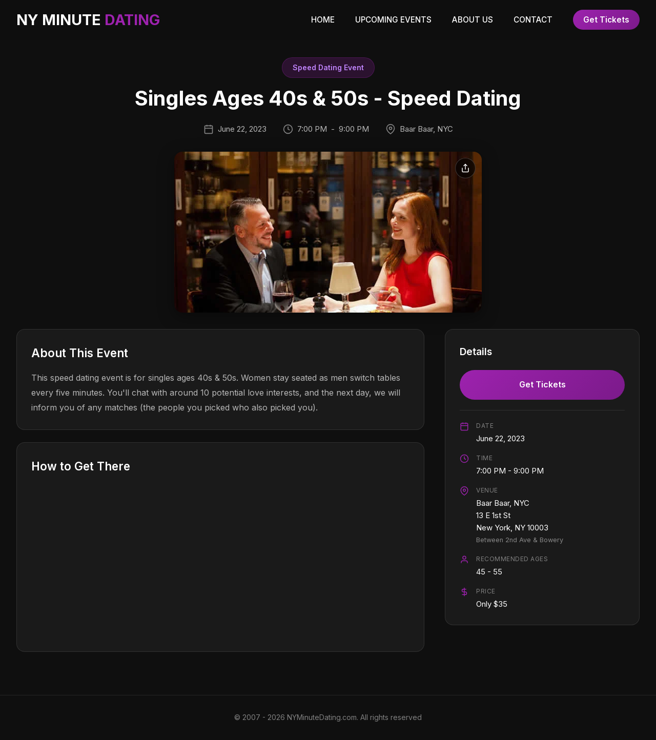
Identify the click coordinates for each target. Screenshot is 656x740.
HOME (323, 20)
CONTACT (533, 20)
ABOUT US (472, 20)
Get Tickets (606, 20)
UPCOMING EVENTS (393, 20)
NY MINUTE (88, 20)
